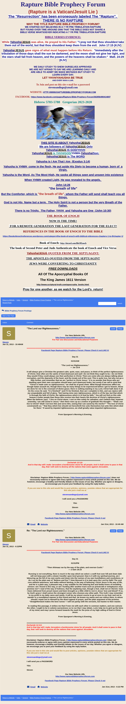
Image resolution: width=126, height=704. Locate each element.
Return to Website (9, 300)
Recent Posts (7, 303)
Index (18, 300)
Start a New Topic (8, 316)
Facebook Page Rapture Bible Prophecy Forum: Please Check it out (75, 518)
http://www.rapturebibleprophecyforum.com (75, 337)
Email (32, 524)
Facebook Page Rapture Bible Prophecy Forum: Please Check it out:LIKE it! (75, 350)
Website (44, 524)
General (25, 300)
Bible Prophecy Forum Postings (40, 300)
